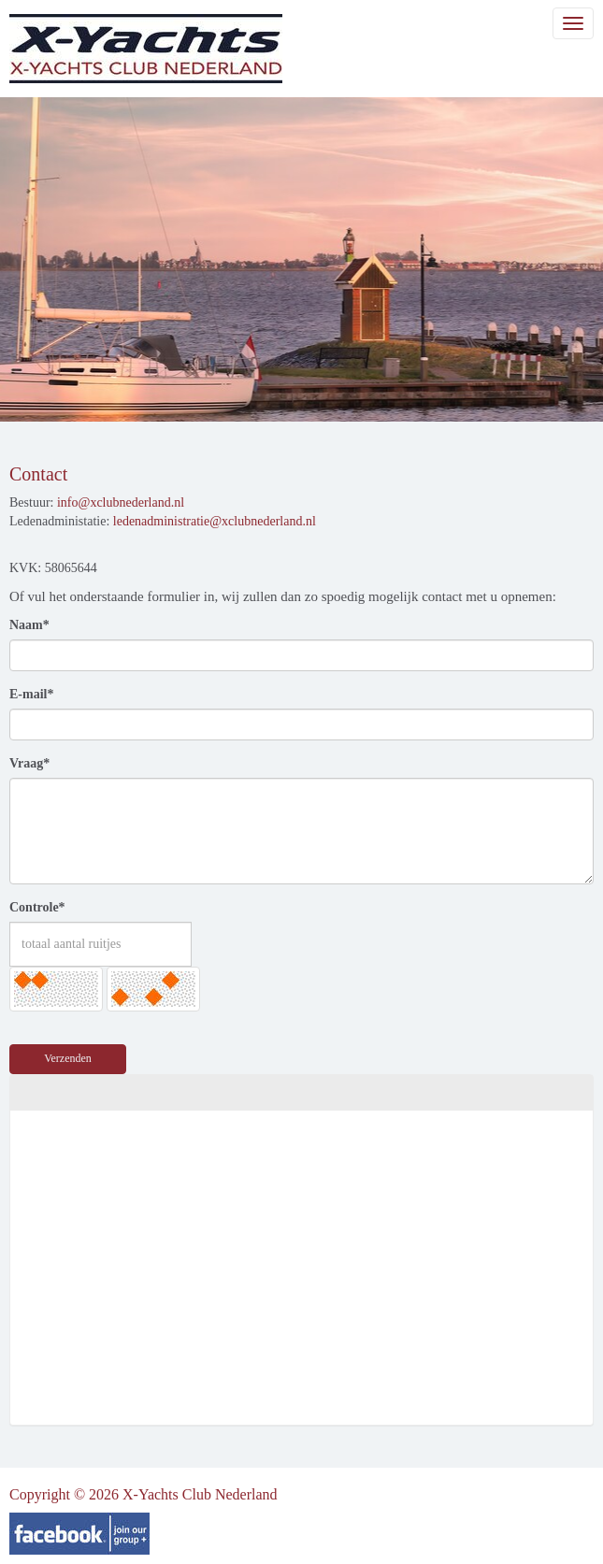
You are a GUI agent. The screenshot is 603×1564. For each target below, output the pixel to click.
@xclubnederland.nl (120, 502)
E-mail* (31, 694)
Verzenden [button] (68, 1058)
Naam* (29, 625)
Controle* (37, 907)
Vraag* (29, 763)
